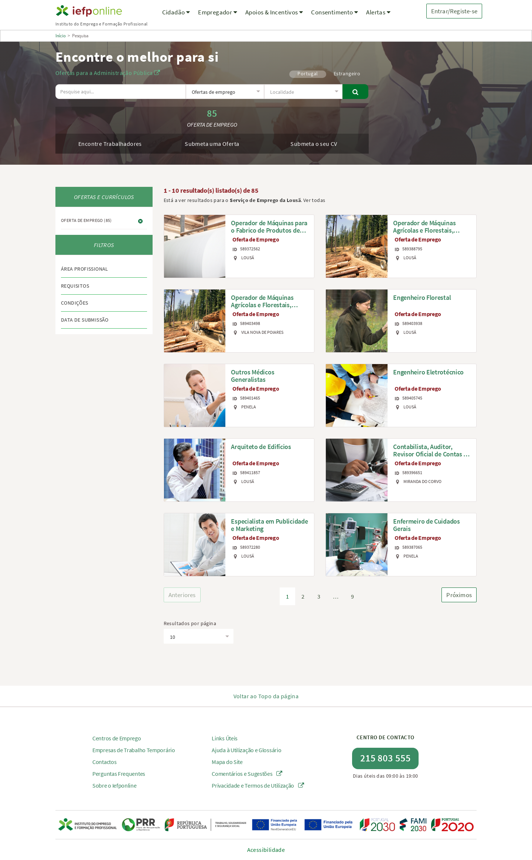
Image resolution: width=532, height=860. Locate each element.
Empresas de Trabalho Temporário (133, 750)
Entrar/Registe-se (454, 11)
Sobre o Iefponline (114, 785)
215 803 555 (385, 758)
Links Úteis (225, 738)
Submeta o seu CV (313, 143)
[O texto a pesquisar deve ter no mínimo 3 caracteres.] (120, 91)
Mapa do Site (227, 761)
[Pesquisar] (355, 91)
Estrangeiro (347, 73)
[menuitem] (176, 17)
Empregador (217, 12)
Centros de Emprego (116, 738)
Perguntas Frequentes (118, 773)
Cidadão (176, 12)
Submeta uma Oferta (212, 143)
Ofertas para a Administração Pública (107, 72)
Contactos (104, 761)
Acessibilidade (266, 849)
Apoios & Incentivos (274, 12)
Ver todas (314, 200)
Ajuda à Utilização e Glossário (246, 750)
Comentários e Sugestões (247, 773)
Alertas (378, 12)
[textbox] (225, 92)
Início (60, 35)
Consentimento (334, 12)
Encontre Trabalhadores (110, 143)
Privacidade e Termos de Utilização (258, 785)
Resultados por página (190, 623)
